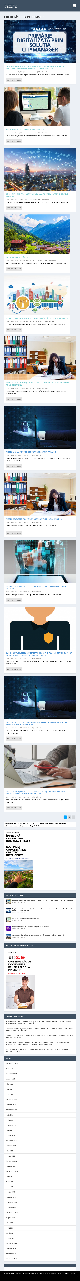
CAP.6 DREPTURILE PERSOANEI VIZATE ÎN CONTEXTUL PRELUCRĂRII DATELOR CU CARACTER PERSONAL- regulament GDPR (39, 654)
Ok (40, 1277)
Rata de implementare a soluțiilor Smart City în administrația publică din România (42, 900)
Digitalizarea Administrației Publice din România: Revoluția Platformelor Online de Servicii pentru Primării (35, 67)
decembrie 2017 (11, 1254)
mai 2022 (9, 1120)
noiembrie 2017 (11, 1259)
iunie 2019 (9, 1177)
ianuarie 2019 (11, 1197)
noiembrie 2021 (11, 1125)
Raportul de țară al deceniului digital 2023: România (31, 927)
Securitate (26, 455)
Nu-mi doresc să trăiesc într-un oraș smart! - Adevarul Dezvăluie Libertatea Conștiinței (37, 1035)
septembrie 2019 (12, 1171)
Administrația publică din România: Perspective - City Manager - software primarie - (37, 1042)
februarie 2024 (11, 1074)
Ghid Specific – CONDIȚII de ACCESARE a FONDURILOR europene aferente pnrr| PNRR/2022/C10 (39, 384)
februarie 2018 (11, 1243)
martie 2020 (10, 1156)
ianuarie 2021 (11, 1146)
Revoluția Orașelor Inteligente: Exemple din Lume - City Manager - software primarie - (37, 1049)
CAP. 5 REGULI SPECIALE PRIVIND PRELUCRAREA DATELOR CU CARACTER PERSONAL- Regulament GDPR (36, 723)
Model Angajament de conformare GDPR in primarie (31, 452)
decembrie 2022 (11, 1110)
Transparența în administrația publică (20, 1023)
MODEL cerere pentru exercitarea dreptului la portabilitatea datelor (36, 587)
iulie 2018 (9, 1223)
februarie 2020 (11, 1161)
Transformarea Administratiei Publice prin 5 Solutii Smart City (29, 1044)
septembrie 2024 (12, 1064)
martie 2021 (10, 1135)
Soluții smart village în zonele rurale (25, 129)
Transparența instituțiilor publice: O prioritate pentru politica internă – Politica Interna (38, 1021)
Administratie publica (30, 72)
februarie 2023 (11, 1099)
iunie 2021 (9, 1130)
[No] (77, 1276)
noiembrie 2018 (11, 1202)
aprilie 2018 (10, 1233)
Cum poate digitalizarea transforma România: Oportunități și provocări (37, 195)
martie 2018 (10, 1238)
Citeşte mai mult (14, 80)
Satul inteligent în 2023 (17, 257)
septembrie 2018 (12, 1213)
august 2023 (10, 1079)
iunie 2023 (9, 1089)
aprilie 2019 (10, 1187)
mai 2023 (9, 1094)
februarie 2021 (11, 1141)
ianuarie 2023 (11, 1105)
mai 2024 (9, 1069)
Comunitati (41, 260)
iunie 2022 (9, 1115)
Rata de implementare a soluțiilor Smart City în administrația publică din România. (36, 1028)
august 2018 (10, 1218)
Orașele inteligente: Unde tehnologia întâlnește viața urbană (37, 318)
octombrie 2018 (11, 1207)
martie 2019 (10, 1192)
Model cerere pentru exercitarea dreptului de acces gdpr (34, 519)
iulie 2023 (9, 1084)
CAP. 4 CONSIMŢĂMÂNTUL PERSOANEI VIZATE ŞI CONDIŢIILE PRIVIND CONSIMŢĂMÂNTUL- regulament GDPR (35, 792)
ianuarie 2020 (11, 1166)
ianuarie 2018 (11, 1248)
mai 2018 (9, 1228)
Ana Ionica (11, 72)
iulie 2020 (9, 1151)
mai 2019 (9, 1182)
